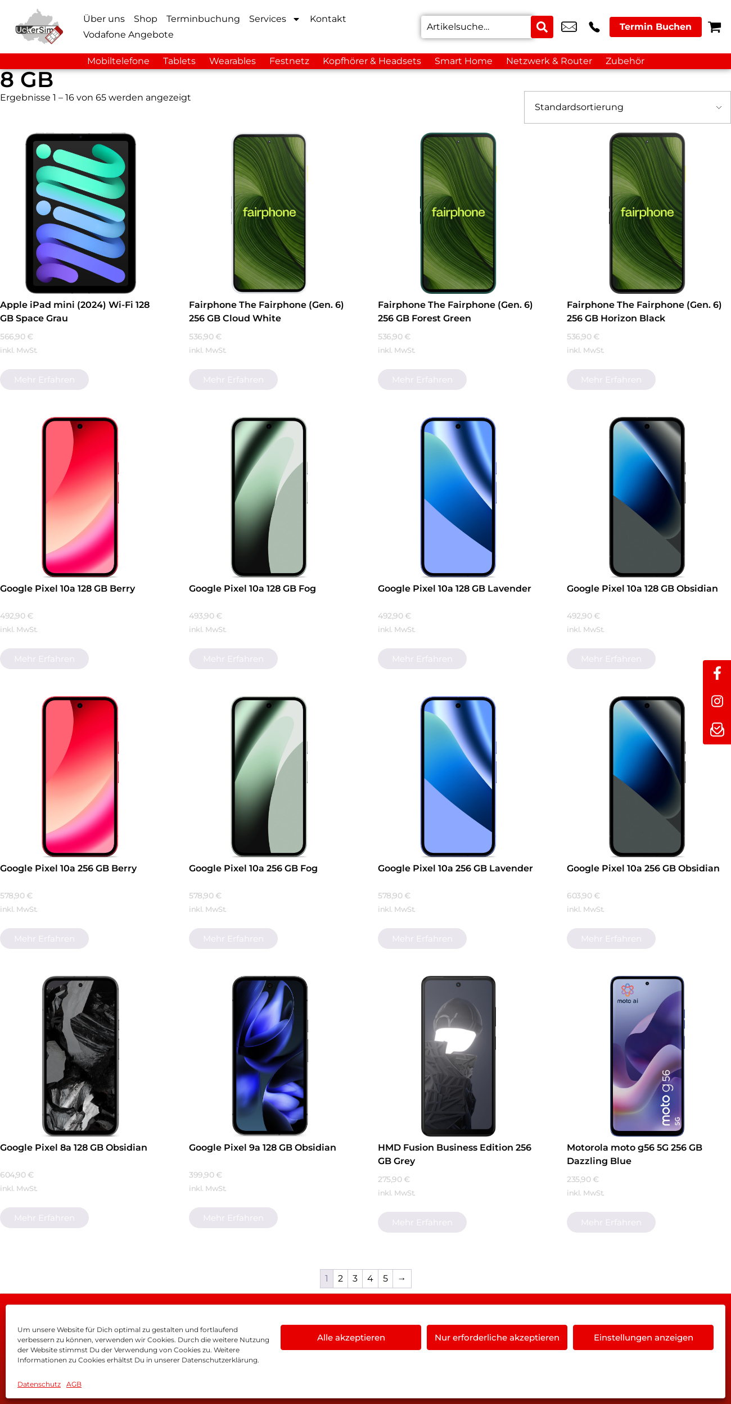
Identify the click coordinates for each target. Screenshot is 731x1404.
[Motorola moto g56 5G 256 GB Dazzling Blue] (647, 1056)
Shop (145, 18)
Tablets (179, 61)
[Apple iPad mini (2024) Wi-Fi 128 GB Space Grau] (80, 213)
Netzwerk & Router (549, 61)
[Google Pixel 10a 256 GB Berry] (80, 776)
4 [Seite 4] (370, 1278)
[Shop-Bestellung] (627, 107)
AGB (74, 1384)
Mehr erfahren (44, 379)
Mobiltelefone (118, 61)
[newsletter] (717, 730)
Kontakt (328, 18)
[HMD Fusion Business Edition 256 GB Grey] (458, 1056)
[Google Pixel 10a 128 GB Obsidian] (647, 497)
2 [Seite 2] (340, 1278)
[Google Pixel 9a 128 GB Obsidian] (269, 1056)
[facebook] (717, 674)
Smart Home (464, 61)
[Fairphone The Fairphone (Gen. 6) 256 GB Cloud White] (269, 213)
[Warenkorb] (714, 27)
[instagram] (717, 702)
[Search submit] (542, 27)
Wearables (232, 61)
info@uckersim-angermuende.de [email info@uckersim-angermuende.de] (569, 27)
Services (275, 19)
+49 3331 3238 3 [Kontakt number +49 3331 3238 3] (594, 27)
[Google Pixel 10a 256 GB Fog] (269, 776)
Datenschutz (39, 1384)
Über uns (104, 18)
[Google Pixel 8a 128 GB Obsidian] (80, 1056)
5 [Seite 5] (385, 1278)
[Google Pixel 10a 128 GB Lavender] (458, 497)
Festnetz (289, 61)
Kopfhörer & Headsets (372, 61)
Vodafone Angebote (128, 34)
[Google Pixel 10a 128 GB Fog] (269, 497)
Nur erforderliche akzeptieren (497, 1337)
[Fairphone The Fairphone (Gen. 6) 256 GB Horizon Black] (647, 213)
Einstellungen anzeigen (643, 1337)
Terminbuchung (203, 18)
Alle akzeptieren (351, 1337)
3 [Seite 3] (355, 1278)
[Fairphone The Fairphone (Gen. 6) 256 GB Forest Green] (458, 213)
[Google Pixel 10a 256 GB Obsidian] (647, 776)
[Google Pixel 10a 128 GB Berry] (80, 497)
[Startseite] (39, 27)
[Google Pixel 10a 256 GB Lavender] (458, 776)
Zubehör (625, 61)
